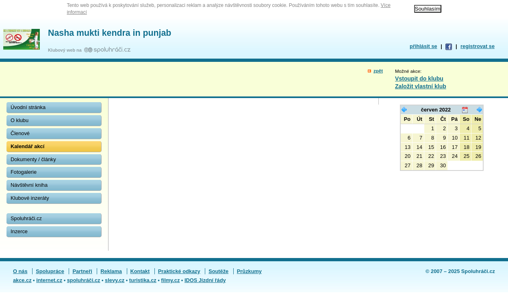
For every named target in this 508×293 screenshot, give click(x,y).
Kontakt (140, 271)
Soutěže (218, 271)
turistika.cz (142, 280)
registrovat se (477, 46)
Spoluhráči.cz (26, 218)
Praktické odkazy (179, 271)
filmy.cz (170, 280)
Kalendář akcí (27, 146)
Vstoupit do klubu (419, 78)
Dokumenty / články (33, 159)
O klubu (19, 120)
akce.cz (22, 280)
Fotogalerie (24, 172)
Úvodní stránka (28, 107)
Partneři (82, 271)
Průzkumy (249, 271)
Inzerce (19, 231)
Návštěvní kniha (29, 185)
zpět (378, 70)
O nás (20, 271)
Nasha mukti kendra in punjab (109, 33)
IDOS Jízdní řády (205, 280)
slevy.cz (114, 280)
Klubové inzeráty (30, 198)
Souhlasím (428, 9)
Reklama (111, 271)
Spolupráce (50, 271)
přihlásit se (423, 46)
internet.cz (49, 280)
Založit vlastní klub (420, 86)
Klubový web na (66, 50)
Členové (20, 133)
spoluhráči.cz (83, 280)
